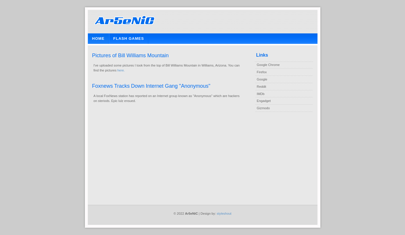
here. (121, 70)
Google (262, 79)
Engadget (264, 101)
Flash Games (128, 38)
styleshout (224, 213)
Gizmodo (263, 108)
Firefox (262, 72)
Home (98, 38)
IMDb (261, 94)
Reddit (261, 86)
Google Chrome (268, 65)
